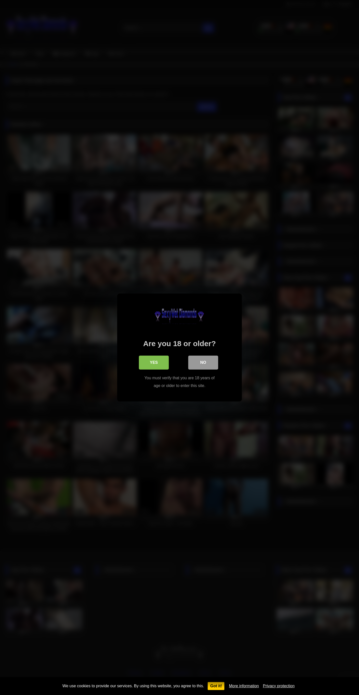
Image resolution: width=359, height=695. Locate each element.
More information (244, 686)
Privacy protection (278, 686)
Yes (154, 362)
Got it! (216, 686)
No (203, 362)
